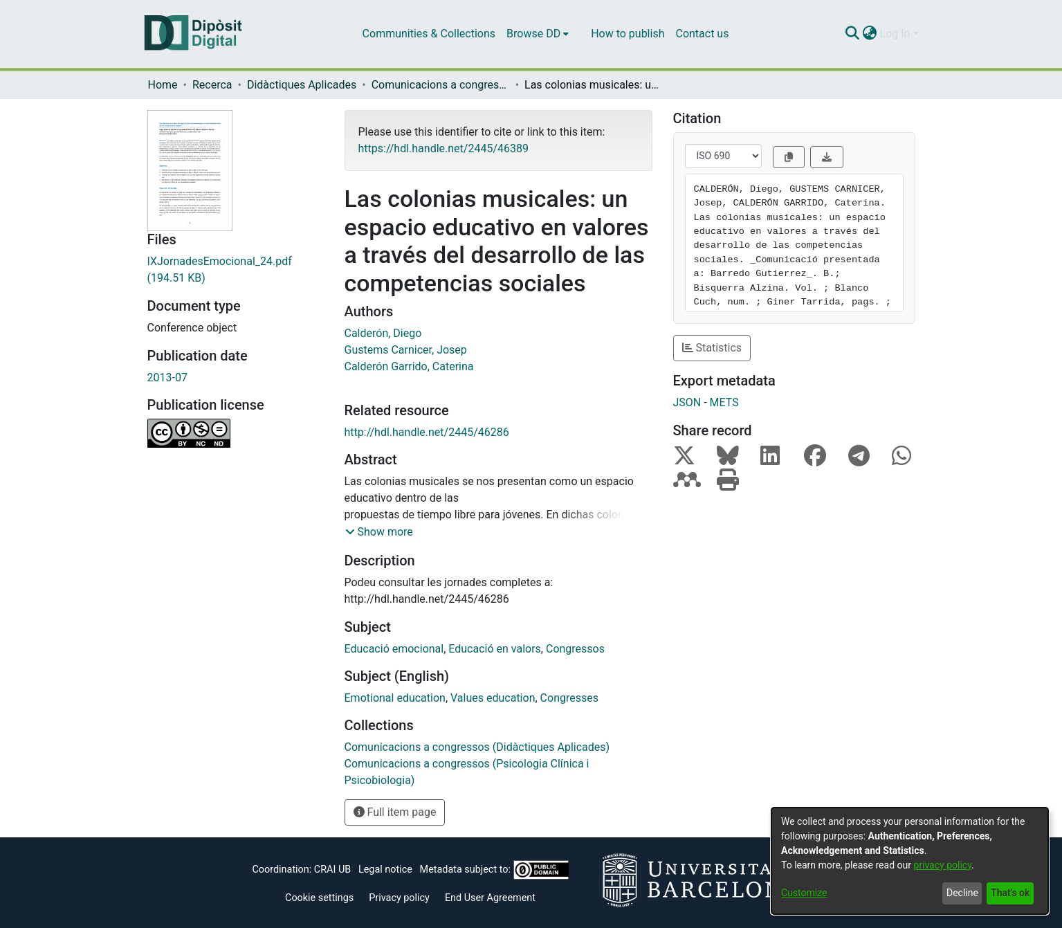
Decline (962, 892)
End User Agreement (490, 898)
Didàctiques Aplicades (301, 84)
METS (724, 402)
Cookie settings (319, 898)
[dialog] (909, 861)
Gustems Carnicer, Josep (406, 349)
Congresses (569, 697)
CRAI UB (332, 869)
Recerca (212, 84)
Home (163, 84)
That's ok (1010, 892)
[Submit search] (852, 34)
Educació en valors (494, 648)
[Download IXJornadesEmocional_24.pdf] (235, 269)
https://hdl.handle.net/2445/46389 (443, 148)
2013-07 (167, 377)
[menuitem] (537, 34)
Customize (804, 892)
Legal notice (385, 869)
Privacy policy (399, 898)
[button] (379, 532)
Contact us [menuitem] (702, 33)
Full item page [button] (395, 812)
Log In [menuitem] (895, 33)
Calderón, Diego (383, 333)
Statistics (712, 347)
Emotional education (395, 697)
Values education (492, 697)
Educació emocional (394, 648)
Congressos (575, 648)
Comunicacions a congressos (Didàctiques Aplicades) (441, 84)
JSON (687, 402)
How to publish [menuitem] (627, 33)
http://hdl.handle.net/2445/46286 (427, 432)
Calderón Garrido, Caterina (409, 366)
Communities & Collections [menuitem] (429, 33)
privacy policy (942, 865)
